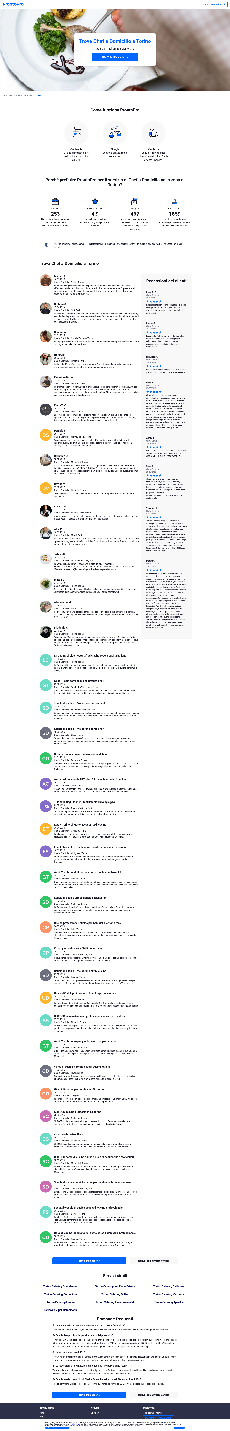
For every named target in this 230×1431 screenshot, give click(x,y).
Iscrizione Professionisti (212, 4)
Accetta (179, 1428)
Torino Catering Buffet (114, 1294)
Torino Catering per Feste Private (115, 1286)
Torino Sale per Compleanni (60, 1310)
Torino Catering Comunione (60, 1294)
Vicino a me (96, 1413)
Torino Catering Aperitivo (169, 1302)
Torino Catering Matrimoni (169, 1294)
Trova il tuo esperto (89, 1260)
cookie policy (75, 1424)
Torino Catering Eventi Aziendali (115, 1302)
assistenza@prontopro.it (152, 1413)
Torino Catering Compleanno (60, 1286)
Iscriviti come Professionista (153, 1260)
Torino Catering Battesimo (169, 1286)
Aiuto (42, 1413)
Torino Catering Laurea (61, 1302)
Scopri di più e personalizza (57, 1428)
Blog (41, 1416)
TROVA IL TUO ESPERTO (115, 56)
